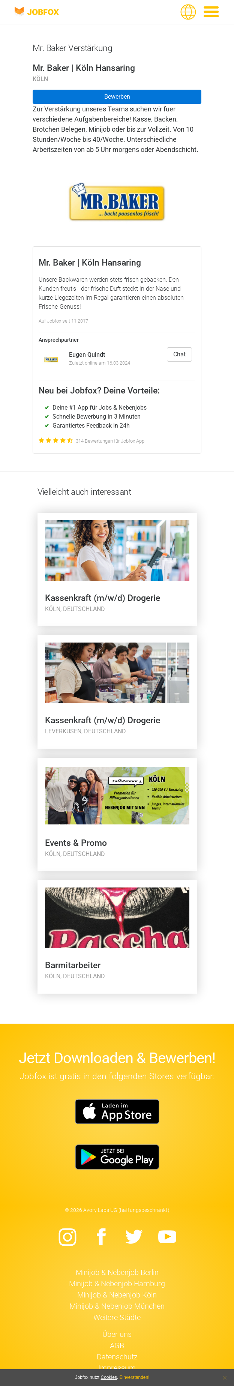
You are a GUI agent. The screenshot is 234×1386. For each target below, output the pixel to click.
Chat (179, 354)
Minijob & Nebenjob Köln (117, 1294)
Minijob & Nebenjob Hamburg (117, 1283)
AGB (117, 1345)
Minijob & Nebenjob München (117, 1306)
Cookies (108, 1377)
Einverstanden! (135, 1377)
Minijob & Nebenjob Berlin (117, 1272)
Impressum (117, 1367)
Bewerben (117, 96)
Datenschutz (117, 1356)
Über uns (117, 1334)
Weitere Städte (117, 1317)
